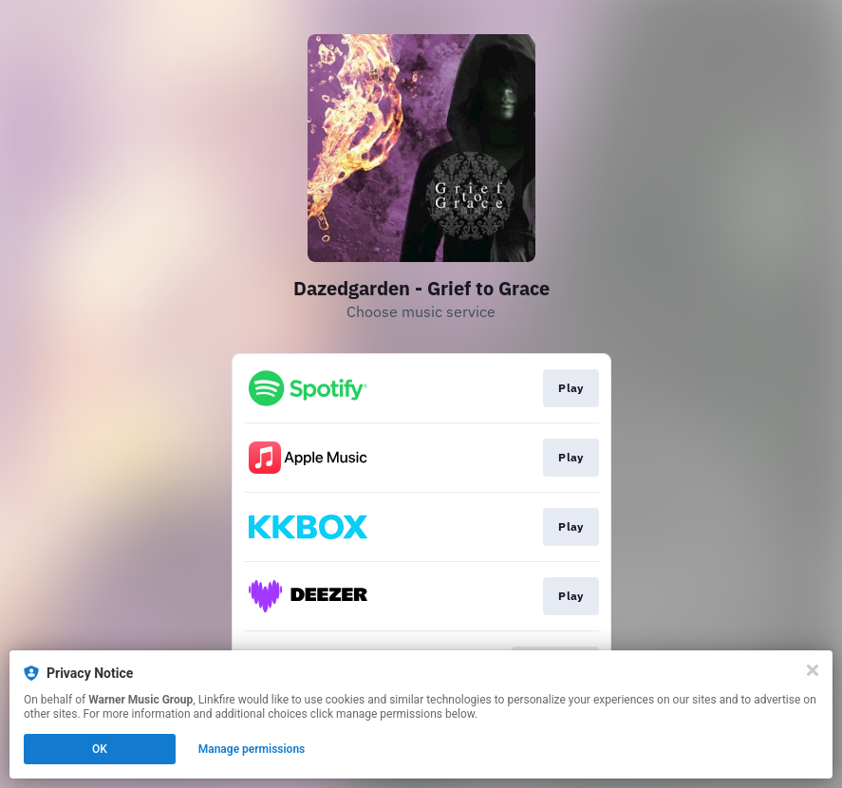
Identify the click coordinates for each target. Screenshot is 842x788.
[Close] (812, 670)
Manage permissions (252, 749)
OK (99, 749)
